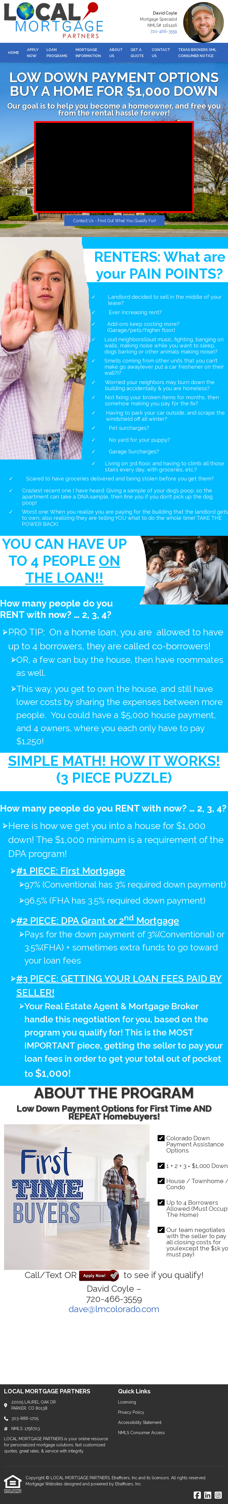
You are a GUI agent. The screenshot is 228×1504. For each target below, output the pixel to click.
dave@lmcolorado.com (114, 1309)
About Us (116, 52)
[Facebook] (197, 1495)
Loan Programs (57, 52)
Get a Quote (137, 52)
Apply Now (33, 52)
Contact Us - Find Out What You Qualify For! (114, 220)
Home (13, 52)
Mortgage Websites (45, 1484)
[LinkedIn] (207, 1495)
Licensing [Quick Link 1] (127, 1402)
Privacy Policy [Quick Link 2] (131, 1412)
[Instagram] (218, 1495)
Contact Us (161, 52)
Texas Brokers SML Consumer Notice (197, 52)
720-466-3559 (163, 31)
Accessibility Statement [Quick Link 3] (139, 1422)
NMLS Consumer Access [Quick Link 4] (141, 1432)
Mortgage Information (88, 52)
